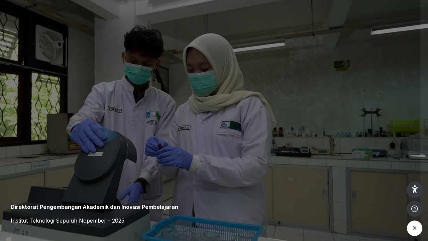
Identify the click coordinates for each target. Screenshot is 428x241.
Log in (357, 182)
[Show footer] (415, 209)
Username (310, 99)
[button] (415, 189)
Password (309, 132)
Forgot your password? (393, 162)
